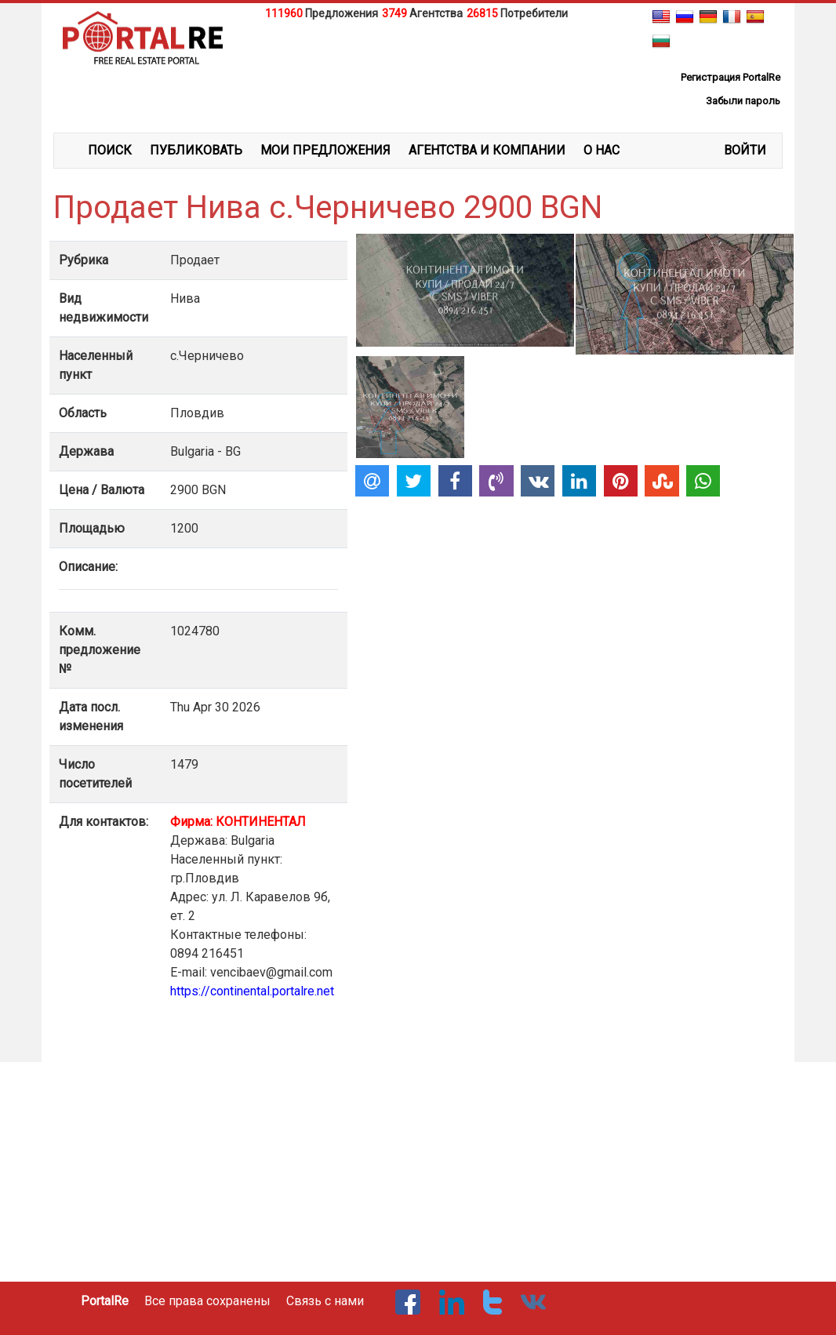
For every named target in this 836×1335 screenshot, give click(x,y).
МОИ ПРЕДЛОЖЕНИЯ (325, 150)
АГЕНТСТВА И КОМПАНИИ (487, 150)
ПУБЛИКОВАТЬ (196, 150)
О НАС (601, 150)
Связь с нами (325, 1300)
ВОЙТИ (745, 150)
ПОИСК (110, 150)
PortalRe (105, 1300)
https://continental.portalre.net (252, 991)
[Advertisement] (418, 62)
